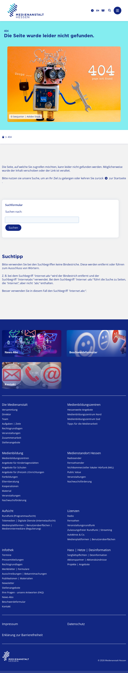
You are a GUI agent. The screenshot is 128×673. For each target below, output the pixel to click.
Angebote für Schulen (14, 467)
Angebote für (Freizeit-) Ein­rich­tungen (23, 472)
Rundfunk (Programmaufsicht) (19, 515)
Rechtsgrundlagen (12, 428)
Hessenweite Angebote (80, 409)
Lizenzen (73, 511)
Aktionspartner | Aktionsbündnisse (87, 559)
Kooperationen (10, 486)
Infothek (8, 550)
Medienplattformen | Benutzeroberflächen (91, 539)
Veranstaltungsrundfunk (81, 525)
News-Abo (7, 597)
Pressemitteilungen (13, 559)
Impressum (10, 624)
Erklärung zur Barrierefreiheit (22, 635)
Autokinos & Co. (76, 534)
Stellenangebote (11, 442)
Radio (70, 515)
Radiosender (74, 458)
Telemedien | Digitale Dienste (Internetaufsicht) (29, 520)
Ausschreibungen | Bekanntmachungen (24, 573)
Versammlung (10, 409)
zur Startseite (117, 178)
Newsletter (8, 583)
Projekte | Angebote (78, 564)
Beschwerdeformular (14, 601)
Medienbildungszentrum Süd (83, 419)
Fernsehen (73, 520)
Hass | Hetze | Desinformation (89, 550)
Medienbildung (12, 453)
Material (6, 490)
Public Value (74, 472)
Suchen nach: (13, 211)
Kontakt (6, 606)
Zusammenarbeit (11, 437)
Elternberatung (10, 481)
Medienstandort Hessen (84, 453)
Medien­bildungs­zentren (83, 405)
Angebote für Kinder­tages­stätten (20, 462)
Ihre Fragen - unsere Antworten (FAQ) (23, 592)
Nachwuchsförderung (14, 500)
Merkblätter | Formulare (15, 569)
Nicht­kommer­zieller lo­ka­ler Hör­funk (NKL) (90, 467)
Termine (6, 555)
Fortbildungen (10, 476)
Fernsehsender (75, 462)
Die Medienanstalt (15, 405)
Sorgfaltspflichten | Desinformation (87, 555)
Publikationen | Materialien (17, 578)
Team (5, 419)
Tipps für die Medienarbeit (82, 423)
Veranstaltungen (11, 433)
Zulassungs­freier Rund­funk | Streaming (89, 530)
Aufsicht (7, 511)
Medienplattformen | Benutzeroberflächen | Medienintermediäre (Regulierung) (27, 527)
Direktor (6, 414)
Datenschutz (76, 624)
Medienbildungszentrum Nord (84, 414)
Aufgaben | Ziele (11, 423)
